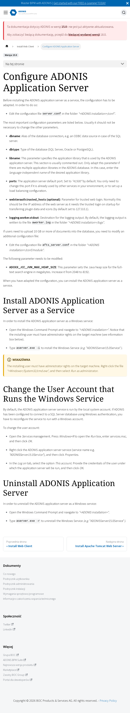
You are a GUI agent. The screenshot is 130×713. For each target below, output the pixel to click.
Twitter (8, 624)
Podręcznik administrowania (18, 583)
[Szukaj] (124, 12)
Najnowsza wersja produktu (19, 665)
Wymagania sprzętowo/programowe (23, 593)
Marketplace (11, 670)
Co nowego (9, 574)
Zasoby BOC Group (15, 674)
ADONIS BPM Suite (14, 660)
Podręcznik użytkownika (16, 579)
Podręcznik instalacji (14, 588)
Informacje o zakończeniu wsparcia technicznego (29, 598)
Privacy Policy (108, 701)
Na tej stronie (14, 64)
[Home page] (6, 46)
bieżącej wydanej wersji (84, 35)
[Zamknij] (127, 3)
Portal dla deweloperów (17, 679)
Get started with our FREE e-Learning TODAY (80, 3)
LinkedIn (9, 629)
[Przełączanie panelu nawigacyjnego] (5, 12)
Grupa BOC (11, 655)
